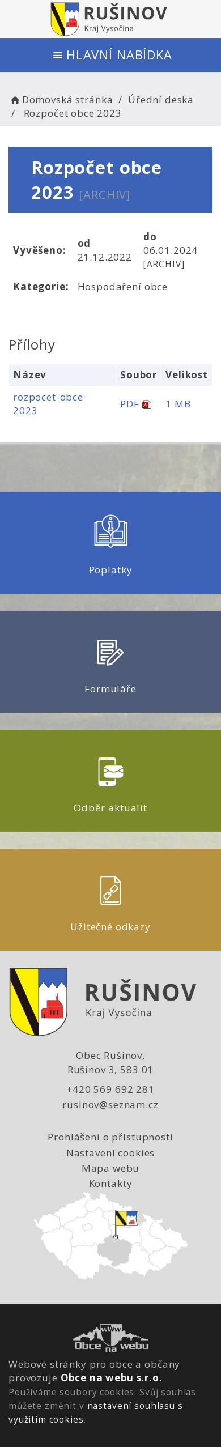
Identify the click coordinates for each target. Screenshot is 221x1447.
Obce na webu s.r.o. (112, 1377)
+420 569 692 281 (110, 1089)
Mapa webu (111, 1167)
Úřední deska (161, 99)
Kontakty (111, 1183)
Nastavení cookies (110, 1152)
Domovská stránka (60, 99)
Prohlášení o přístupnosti (110, 1136)
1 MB (177, 403)
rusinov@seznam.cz (110, 1104)
